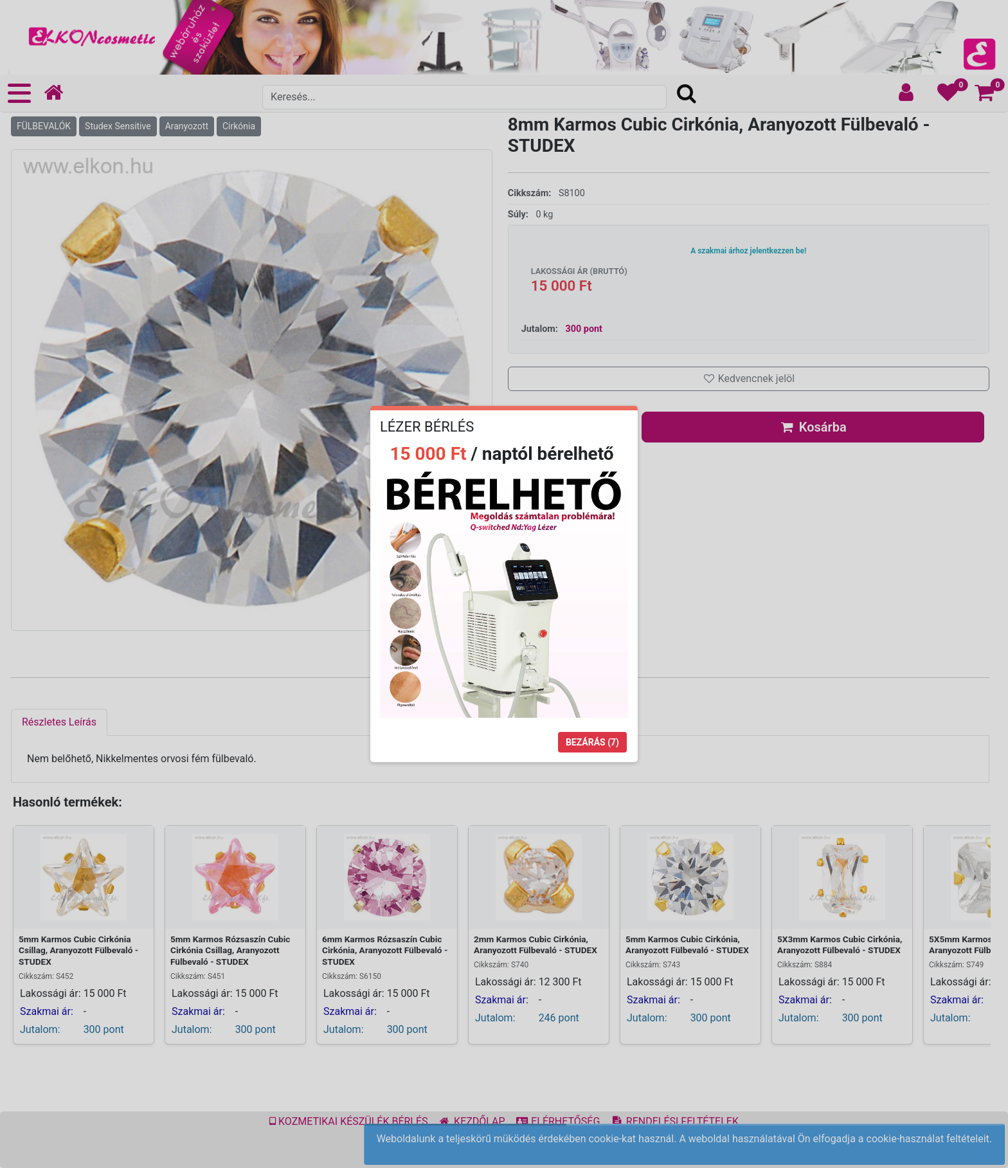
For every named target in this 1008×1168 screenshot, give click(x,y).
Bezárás (592, 742)
